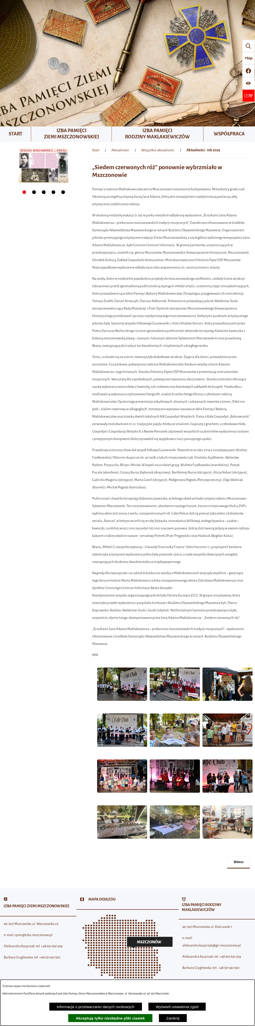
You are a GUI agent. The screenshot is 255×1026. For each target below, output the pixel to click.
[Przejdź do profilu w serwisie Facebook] (248, 71)
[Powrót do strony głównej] (95, 150)
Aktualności (120, 150)
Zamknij (173, 1018)
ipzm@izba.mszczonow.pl (34, 935)
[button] (122, 703)
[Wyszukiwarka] (248, 46)
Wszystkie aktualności (158, 150)
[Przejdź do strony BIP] (248, 58)
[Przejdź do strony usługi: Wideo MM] (248, 95)
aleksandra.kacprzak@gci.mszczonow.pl (211, 945)
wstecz (239, 862)
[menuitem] (15, 134)
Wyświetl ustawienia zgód (177, 1007)
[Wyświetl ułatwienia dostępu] (248, 83)
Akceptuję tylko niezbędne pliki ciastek (110, 1018)
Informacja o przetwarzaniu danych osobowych (95, 1007)
